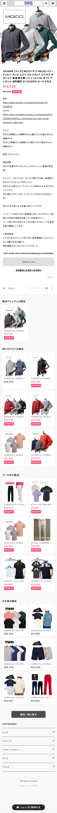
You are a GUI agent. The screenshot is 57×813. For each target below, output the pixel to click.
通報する (50, 277)
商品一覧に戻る (28, 714)
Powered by (28, 786)
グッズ (5, 758)
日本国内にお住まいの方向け (28, 270)
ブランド (5, 767)
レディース (7, 741)
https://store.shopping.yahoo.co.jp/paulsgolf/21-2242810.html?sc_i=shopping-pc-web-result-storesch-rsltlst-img (28, 118)
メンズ (5, 732)
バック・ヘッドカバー (11, 749)
